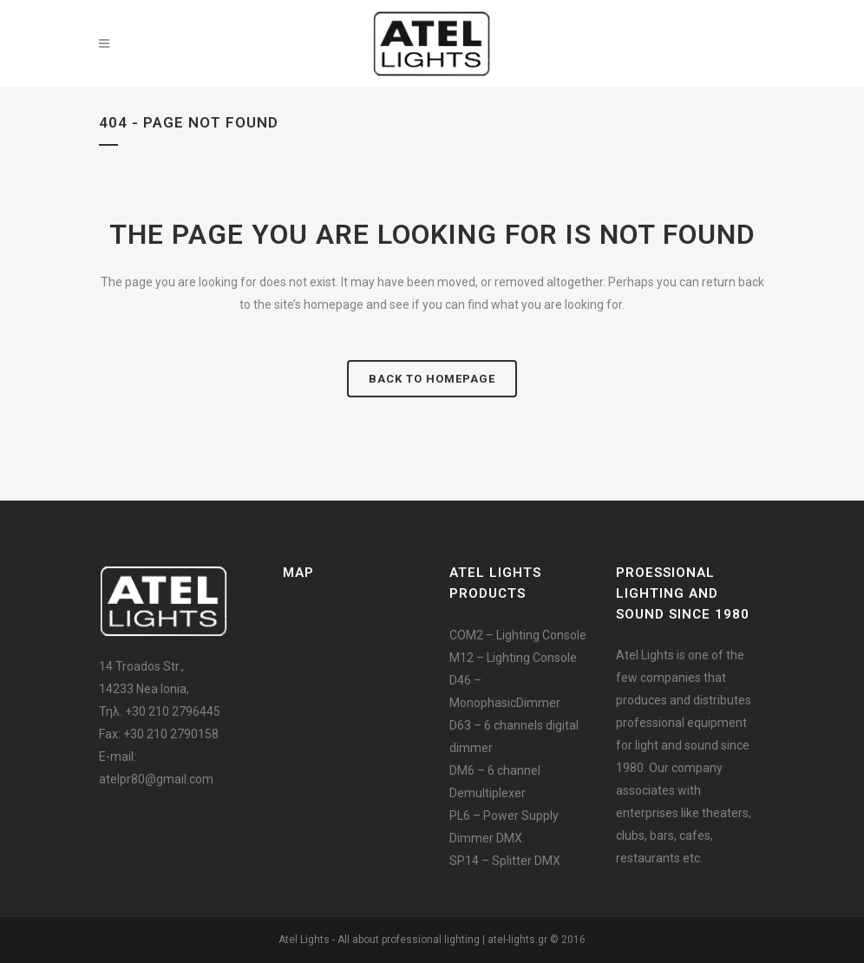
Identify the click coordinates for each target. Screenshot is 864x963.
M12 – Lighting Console (513, 658)
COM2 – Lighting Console (517, 635)
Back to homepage (432, 378)
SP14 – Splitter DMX (504, 861)
